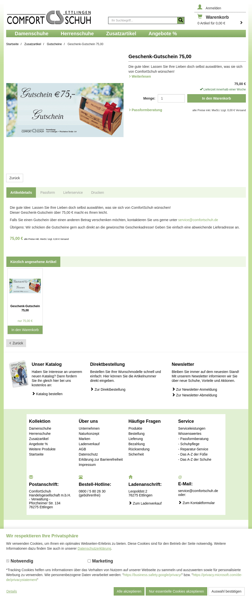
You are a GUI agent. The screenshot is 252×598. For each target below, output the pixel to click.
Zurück (14, 178)
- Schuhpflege (188, 444)
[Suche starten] (180, 20)
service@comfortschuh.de (198, 220)
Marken (84, 439)
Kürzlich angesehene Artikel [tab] (33, 262)
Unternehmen (89, 428)
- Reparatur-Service (193, 449)
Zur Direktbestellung (107, 389)
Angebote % (38, 444)
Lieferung (135, 439)
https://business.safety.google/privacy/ (153, 575)
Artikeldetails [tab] (21, 192)
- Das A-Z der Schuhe (194, 459)
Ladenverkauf (89, 444)
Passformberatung (147, 110)
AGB (82, 449)
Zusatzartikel (38, 439)
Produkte (135, 428)
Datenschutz (88, 454)
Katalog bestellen (47, 394)
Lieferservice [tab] (73, 192)
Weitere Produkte (42, 449)
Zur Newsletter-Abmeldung (194, 395)
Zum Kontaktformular (196, 503)
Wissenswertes (189, 434)
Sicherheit (136, 454)
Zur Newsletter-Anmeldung (194, 389)
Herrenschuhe (40, 434)
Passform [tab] (47, 192)
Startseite (36, 454)
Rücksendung (139, 449)
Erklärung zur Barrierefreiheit (101, 459)
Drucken (97, 192)
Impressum (87, 465)
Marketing (100, 561)
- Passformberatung (193, 439)
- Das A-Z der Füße (193, 454)
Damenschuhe (40, 428)
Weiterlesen (141, 76)
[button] (15, 110)
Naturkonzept (89, 434)
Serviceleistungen (191, 428)
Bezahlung (136, 444)
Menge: (149, 98)
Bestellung (136, 434)
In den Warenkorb (216, 98)
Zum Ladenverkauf (145, 503)
